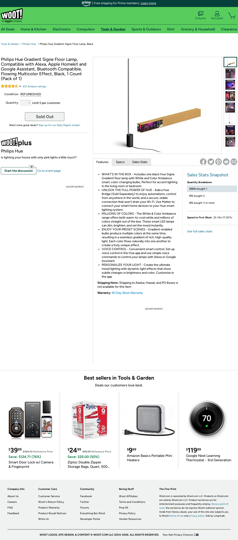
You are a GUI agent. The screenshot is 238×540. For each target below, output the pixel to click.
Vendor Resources (130, 519)
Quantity (12, 103)
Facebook (86, 496)
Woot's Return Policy (51, 501)
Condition (11, 94)
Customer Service (49, 496)
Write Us (43, 519)
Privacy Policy (127, 513)
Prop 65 (123, 507)
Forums (200, 15)
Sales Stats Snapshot (207, 174)
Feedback (13, 513)
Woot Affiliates (128, 496)
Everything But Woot (92, 513)
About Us (13, 496)
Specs (120, 162)
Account (217, 15)
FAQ (10, 507)
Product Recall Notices (52, 513)
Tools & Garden (10, 44)
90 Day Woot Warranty (127, 293)
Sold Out (45, 116)
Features (102, 162)
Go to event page (49, 171)
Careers (12, 501)
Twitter (84, 501)
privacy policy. (197, 515)
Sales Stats (139, 162)
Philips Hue (29, 44)
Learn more (148, 3)
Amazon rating (34, 86)
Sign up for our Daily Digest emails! (59, 125)
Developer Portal (90, 519)
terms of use (177, 515)
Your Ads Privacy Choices (178, 534)
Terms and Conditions (132, 501)
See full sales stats (199, 231)
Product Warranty (49, 507)
